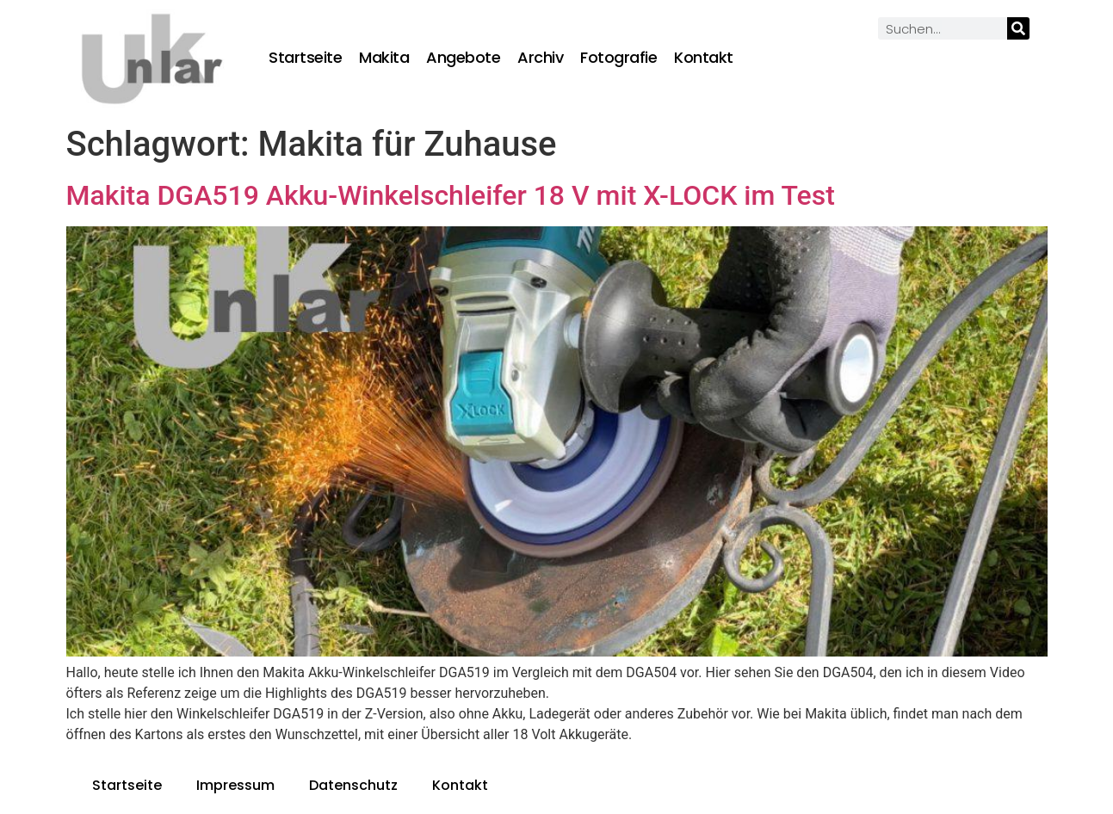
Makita (384, 57)
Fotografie (618, 57)
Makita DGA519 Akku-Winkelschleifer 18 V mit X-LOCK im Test (450, 195)
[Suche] (1018, 28)
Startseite (305, 57)
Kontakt (703, 57)
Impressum (235, 785)
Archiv (540, 57)
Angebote (463, 57)
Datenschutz (353, 785)
